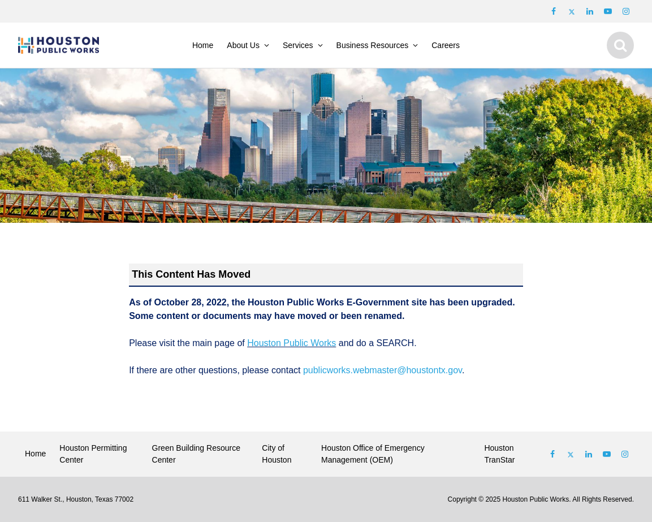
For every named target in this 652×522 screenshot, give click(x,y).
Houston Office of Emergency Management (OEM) (373, 453)
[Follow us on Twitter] (572, 11)
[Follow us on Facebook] (554, 11)
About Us (243, 45)
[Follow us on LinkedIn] (590, 11)
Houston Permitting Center (93, 453)
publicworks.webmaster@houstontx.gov (382, 370)
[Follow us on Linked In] (589, 454)
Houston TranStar (499, 453)
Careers (445, 45)
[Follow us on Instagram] (626, 11)
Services (298, 45)
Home (202, 45)
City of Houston (276, 453)
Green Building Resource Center (196, 453)
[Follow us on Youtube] (608, 11)
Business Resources (372, 45)
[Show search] (620, 45)
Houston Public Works (291, 343)
